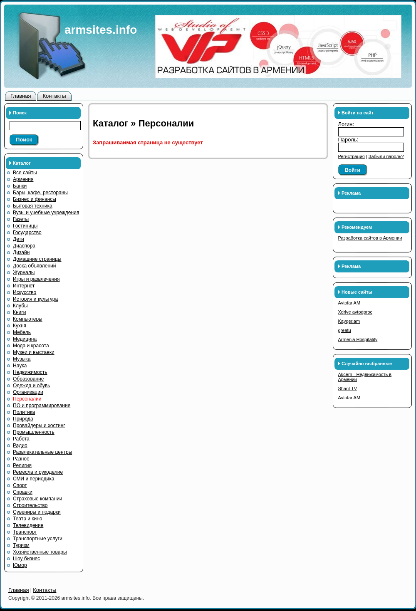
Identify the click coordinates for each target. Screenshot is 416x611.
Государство (27, 232)
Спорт (20, 485)
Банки (20, 186)
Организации (28, 392)
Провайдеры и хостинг (39, 425)
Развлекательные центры (42, 452)
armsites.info (100, 29)
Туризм (21, 545)
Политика (24, 412)
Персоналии (27, 399)
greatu (344, 330)
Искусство (24, 292)
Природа (23, 419)
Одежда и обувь (31, 385)
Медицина (25, 339)
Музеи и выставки (33, 352)
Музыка (21, 359)
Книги (19, 312)
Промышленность (33, 432)
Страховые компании (37, 499)
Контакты (54, 96)
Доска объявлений (34, 266)
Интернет (24, 286)
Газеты (21, 219)
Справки (22, 492)
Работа (21, 439)
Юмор (20, 565)
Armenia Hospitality (358, 339)
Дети (18, 239)
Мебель (22, 332)
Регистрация (351, 156)
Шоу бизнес (26, 559)
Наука (20, 366)
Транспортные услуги (37, 539)
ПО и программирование (41, 405)
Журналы (24, 272)
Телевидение (28, 525)
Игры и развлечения (36, 279)
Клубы (20, 306)
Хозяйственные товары (40, 552)
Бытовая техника (32, 206)
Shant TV (347, 388)
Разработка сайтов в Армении (370, 237)
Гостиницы (25, 226)
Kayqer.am (349, 321)
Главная (20, 96)
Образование (28, 379)
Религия (22, 465)
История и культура (35, 299)
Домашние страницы (37, 259)
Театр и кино (27, 519)
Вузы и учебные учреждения (46, 212)
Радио (20, 445)
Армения (23, 179)
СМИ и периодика (33, 479)
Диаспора (24, 246)
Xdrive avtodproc (355, 311)
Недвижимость (30, 372)
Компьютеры (27, 319)
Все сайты (25, 173)
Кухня (19, 326)
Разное (21, 459)
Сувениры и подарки (37, 512)
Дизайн (21, 252)
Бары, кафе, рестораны (40, 192)
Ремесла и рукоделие (38, 472)
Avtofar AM (349, 302)
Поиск (24, 139)
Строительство (30, 505)
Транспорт (25, 532)
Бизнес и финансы (34, 199)
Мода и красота (31, 346)
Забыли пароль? (386, 156)
